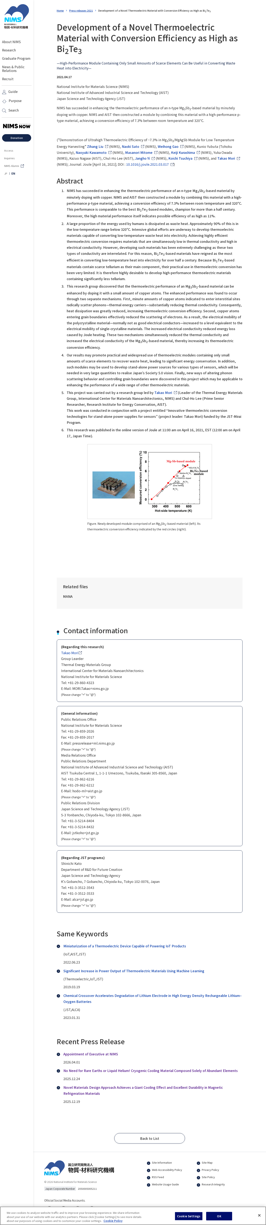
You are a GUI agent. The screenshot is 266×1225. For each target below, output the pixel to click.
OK (219, 1218)
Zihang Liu (95, 146)
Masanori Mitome (139, 152)
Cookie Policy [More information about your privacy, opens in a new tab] (112, 1223)
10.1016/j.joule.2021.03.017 (147, 164)
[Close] (259, 1217)
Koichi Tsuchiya (180, 158)
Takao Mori (226, 158)
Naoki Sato (130, 146)
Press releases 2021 (81, 10)
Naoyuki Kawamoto (91, 152)
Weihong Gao (168, 146)
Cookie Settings (188, 1218)
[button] (149, 1138)
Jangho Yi (142, 158)
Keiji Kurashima (183, 152)
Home (60, 10)
